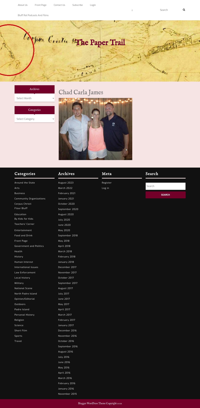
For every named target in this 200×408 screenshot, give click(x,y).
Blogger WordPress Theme (92, 403)
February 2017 (66, 320)
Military (19, 283)
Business (20, 193)
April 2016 (64, 372)
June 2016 (64, 362)
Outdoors (20, 304)
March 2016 (65, 378)
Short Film (21, 330)
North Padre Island (26, 293)
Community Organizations (30, 198)
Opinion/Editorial (25, 298)
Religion (19, 320)
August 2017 (65, 288)
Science (19, 325)
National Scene (23, 288)
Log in (105, 188)
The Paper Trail (100, 43)
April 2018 (64, 246)
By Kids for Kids (24, 218)
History (19, 256)
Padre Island (22, 309)
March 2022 (65, 188)
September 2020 (68, 209)
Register (107, 182)
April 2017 (64, 309)
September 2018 (68, 235)
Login (93, 5)
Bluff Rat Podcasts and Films (33, 15)
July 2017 (63, 293)
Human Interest (24, 262)
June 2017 (64, 298)
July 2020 (64, 219)
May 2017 (63, 304)
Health (18, 251)
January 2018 (66, 262)
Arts (17, 188)
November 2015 (67, 393)
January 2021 (66, 198)
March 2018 (65, 251)
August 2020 (66, 214)
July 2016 (64, 357)
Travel (18, 341)
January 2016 (66, 388)
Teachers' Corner (25, 224)
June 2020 (64, 224)
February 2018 (67, 256)
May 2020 (64, 230)
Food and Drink (24, 235)
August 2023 (66, 182)
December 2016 (67, 330)
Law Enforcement (25, 272)
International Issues (26, 267)
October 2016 (66, 341)
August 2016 (65, 351)
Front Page (40, 5)
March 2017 (65, 314)
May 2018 (64, 240)
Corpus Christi (23, 203)
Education (20, 214)
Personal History (25, 314)
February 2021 (66, 193)
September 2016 (68, 346)
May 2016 (64, 367)
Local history (22, 277)
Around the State (25, 182)
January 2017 (66, 325)
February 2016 (67, 383)
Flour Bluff (21, 208)
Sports (18, 335)
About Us (23, 5)
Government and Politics (29, 246)
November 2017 (67, 272)
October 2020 (66, 203)
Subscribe (77, 5)
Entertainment (23, 230)
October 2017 (66, 277)
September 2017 (68, 283)
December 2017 (67, 267)
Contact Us (59, 5)
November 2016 (67, 335)
